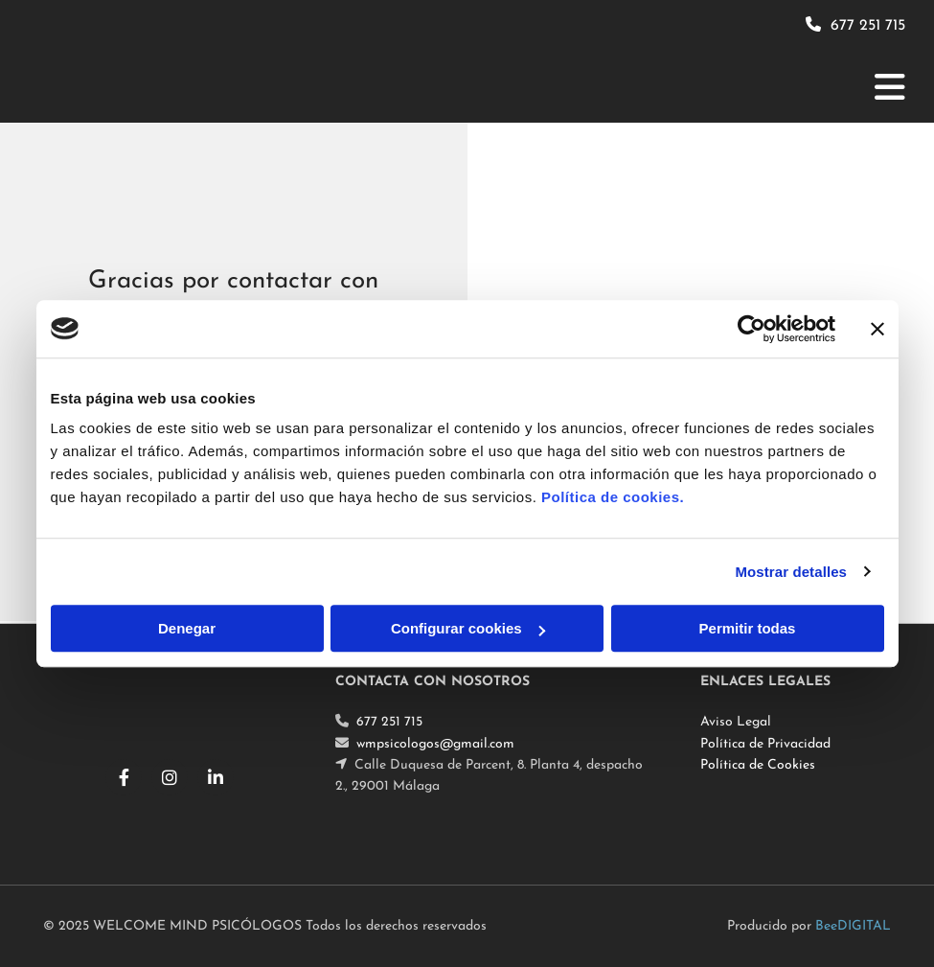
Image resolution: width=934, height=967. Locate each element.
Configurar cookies (468, 628)
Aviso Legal (735, 722)
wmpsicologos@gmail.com (435, 744)
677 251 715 (868, 26)
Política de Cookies (757, 765)
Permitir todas (747, 628)
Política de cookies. (612, 497)
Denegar (187, 628)
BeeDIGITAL (853, 926)
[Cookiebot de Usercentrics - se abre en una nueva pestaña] (751, 328)
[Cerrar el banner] (877, 328)
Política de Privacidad (765, 744)
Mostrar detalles (791, 572)
